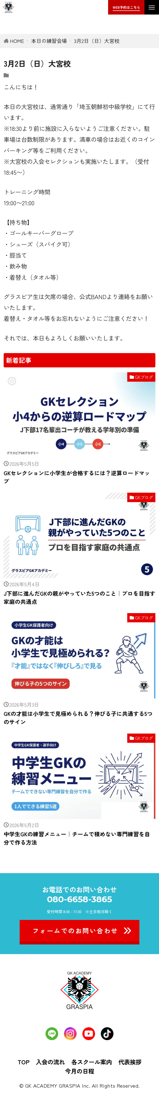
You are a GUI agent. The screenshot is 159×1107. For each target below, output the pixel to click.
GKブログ (144, 377)
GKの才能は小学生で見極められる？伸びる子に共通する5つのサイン (78, 718)
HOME (17, 40)
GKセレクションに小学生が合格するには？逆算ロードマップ (77, 477)
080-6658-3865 (79, 899)
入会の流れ (50, 1062)
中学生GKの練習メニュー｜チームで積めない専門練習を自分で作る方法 (77, 838)
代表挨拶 (130, 1062)
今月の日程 (79, 1071)
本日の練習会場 (49, 40)
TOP (24, 1062)
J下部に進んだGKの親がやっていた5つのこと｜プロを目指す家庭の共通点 (79, 597)
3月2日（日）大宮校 (96, 40)
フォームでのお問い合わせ (75, 930)
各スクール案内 (91, 1062)
